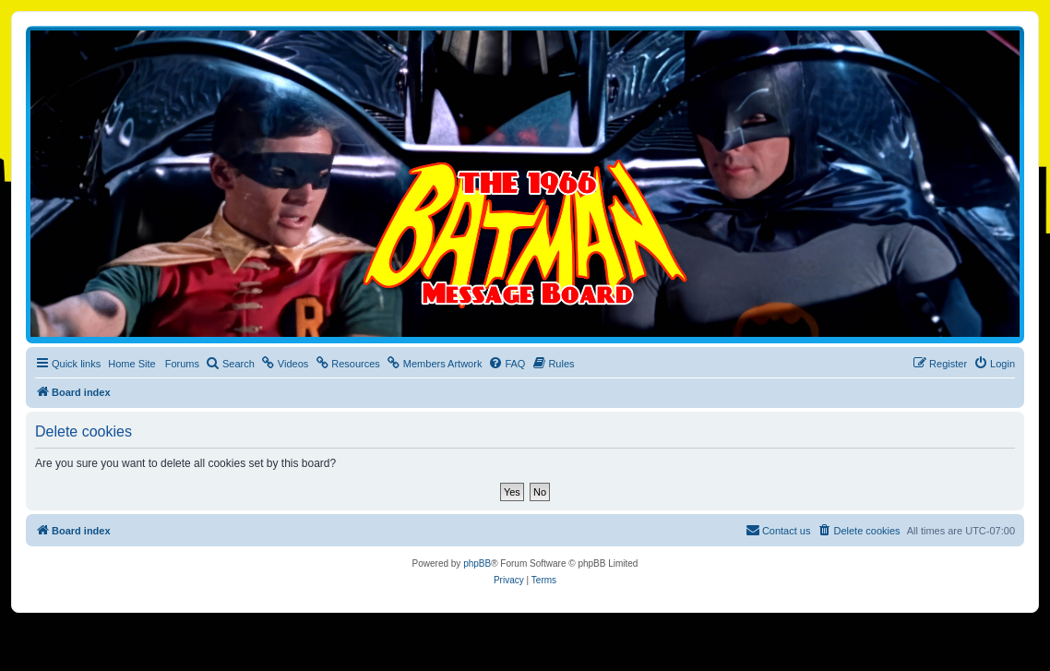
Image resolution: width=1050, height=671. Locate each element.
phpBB (477, 563)
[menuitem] (230, 364)
